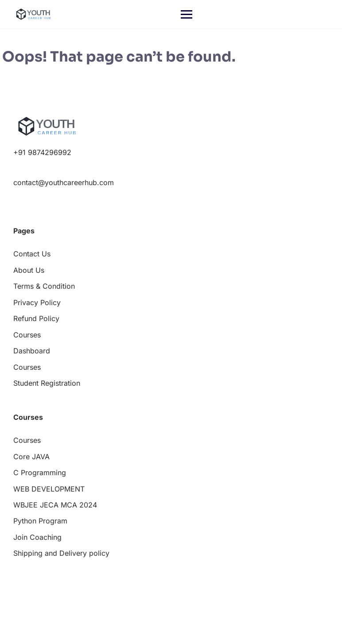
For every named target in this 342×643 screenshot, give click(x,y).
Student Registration (46, 383)
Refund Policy (36, 318)
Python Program (40, 520)
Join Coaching (37, 537)
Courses (27, 334)
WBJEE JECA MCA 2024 (55, 504)
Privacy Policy (37, 302)
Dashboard (31, 350)
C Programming (39, 472)
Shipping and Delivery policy (61, 553)
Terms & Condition (44, 286)
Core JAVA (31, 456)
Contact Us (32, 253)
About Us (28, 270)
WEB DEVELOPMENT (49, 488)
